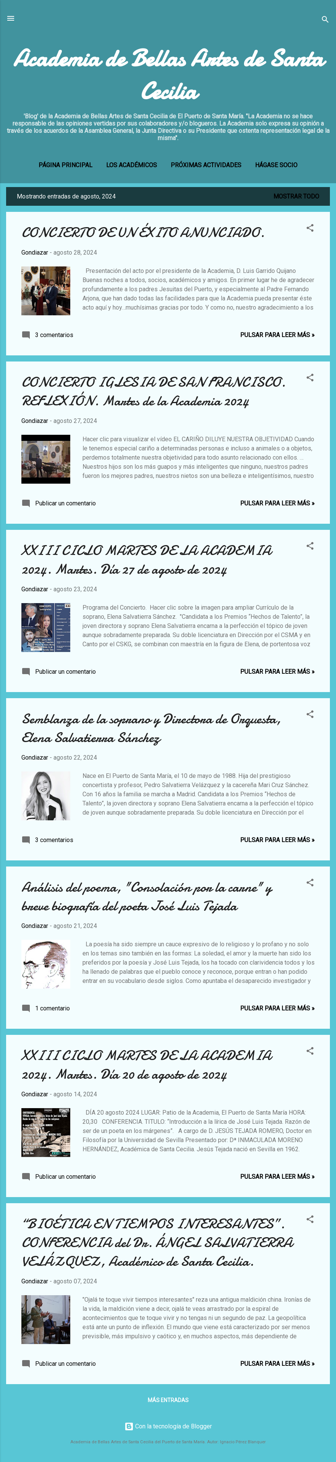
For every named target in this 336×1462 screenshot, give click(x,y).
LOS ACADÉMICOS (131, 165)
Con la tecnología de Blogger (168, 1426)
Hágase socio (276, 165)
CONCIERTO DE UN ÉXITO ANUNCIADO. (143, 232)
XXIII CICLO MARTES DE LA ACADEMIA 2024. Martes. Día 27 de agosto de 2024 (146, 560)
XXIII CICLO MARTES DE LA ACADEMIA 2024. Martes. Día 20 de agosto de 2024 (146, 1065)
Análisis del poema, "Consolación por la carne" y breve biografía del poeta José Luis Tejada (146, 896)
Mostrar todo (296, 196)
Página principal (65, 165)
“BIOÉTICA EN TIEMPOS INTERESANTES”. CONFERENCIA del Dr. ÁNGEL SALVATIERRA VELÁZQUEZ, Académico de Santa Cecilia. (156, 1243)
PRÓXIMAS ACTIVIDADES (206, 165)
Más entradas (168, 1400)
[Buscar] (325, 20)
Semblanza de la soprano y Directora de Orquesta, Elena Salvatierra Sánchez (151, 728)
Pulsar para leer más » (277, 335)
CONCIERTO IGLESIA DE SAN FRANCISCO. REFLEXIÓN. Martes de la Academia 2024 (153, 391)
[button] (310, 229)
